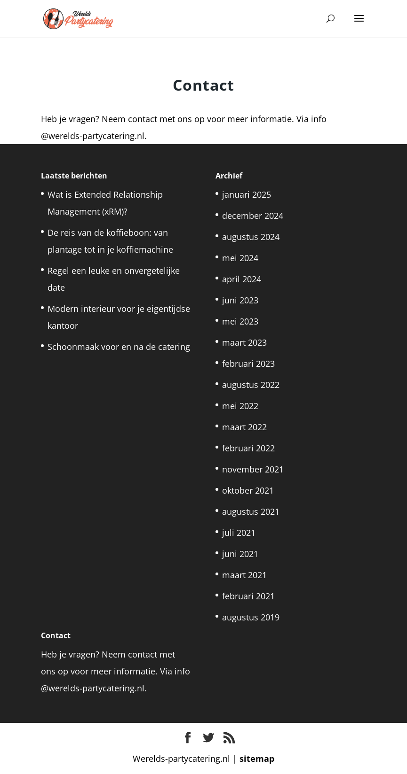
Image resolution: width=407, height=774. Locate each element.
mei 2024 (240, 257)
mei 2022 (240, 405)
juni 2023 (240, 300)
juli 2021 (238, 532)
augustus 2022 (250, 384)
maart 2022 (244, 427)
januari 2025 (246, 194)
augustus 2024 (250, 236)
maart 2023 (244, 342)
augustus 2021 (250, 511)
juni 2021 (240, 553)
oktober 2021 (248, 490)
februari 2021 (248, 596)
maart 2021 (244, 574)
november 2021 (253, 469)
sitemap (256, 758)
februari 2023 (248, 363)
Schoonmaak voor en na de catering (119, 346)
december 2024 (252, 215)
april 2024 (241, 279)
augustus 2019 (250, 617)
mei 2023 (240, 321)
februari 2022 (248, 448)
